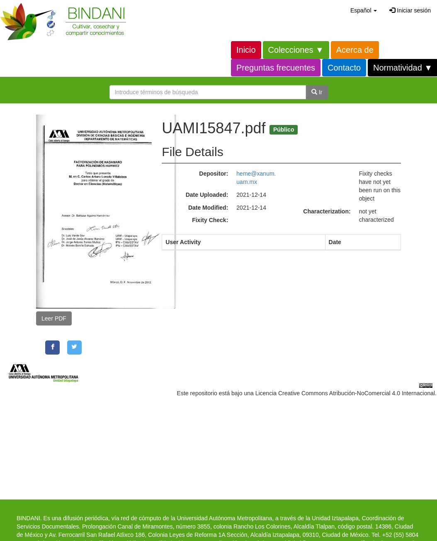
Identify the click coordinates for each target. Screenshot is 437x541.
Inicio (246, 49)
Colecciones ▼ (296, 49)
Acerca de (355, 49)
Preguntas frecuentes (275, 67)
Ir (316, 92)
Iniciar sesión (410, 10)
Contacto (344, 67)
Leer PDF (53, 318)
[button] (363, 10)
